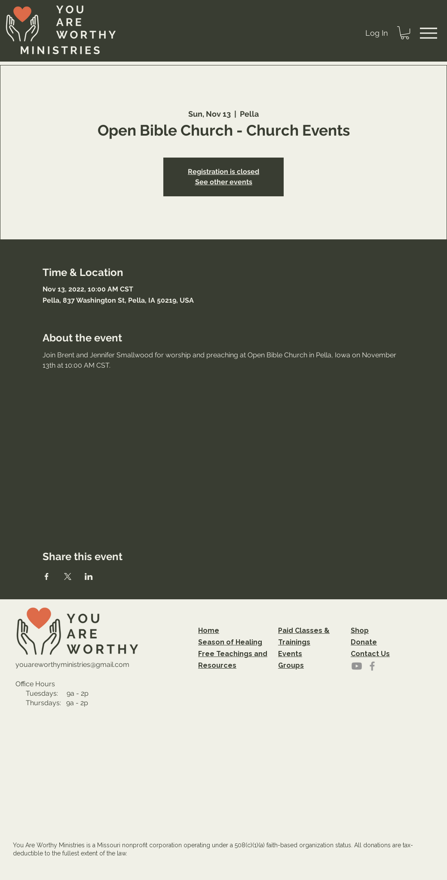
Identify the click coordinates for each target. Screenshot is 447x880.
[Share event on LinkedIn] (89, 576)
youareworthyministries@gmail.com (72, 664)
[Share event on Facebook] (47, 576)
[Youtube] (357, 666)
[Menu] (428, 33)
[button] (405, 32)
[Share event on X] (68, 576)
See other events (223, 182)
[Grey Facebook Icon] (372, 666)
